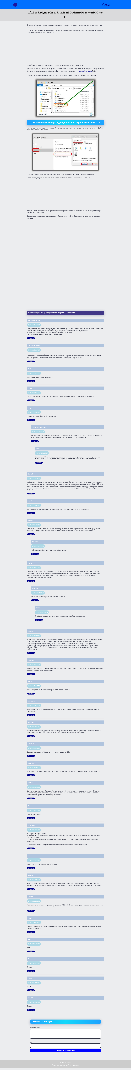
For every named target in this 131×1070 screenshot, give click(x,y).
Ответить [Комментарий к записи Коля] (31, 951)
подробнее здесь (85, 71)
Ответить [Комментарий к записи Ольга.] (31, 400)
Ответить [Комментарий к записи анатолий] (31, 715)
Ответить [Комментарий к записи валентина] (31, 868)
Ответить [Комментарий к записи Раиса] (31, 818)
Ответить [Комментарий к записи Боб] (31, 381)
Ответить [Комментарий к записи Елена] (31, 971)
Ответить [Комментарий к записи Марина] (31, 534)
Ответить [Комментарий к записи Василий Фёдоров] (31, 338)
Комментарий (35, 1027)
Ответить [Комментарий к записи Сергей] (31, 493)
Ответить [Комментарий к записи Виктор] (31, 911)
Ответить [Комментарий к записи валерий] (35, 600)
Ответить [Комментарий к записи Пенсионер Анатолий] (35, 441)
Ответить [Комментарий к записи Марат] (31, 798)
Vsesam (106, 4)
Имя (31, 1042)
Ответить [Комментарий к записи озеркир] (31, 420)
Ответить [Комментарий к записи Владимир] (31, 848)
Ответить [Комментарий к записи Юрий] (31, 932)
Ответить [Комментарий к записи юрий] (31, 513)
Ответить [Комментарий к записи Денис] (31, 990)
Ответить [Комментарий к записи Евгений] (31, 775)
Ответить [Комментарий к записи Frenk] (39, 463)
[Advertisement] (65, 48)
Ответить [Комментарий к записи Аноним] (35, 554)
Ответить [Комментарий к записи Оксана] (31, 1010)
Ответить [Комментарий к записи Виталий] (31, 756)
